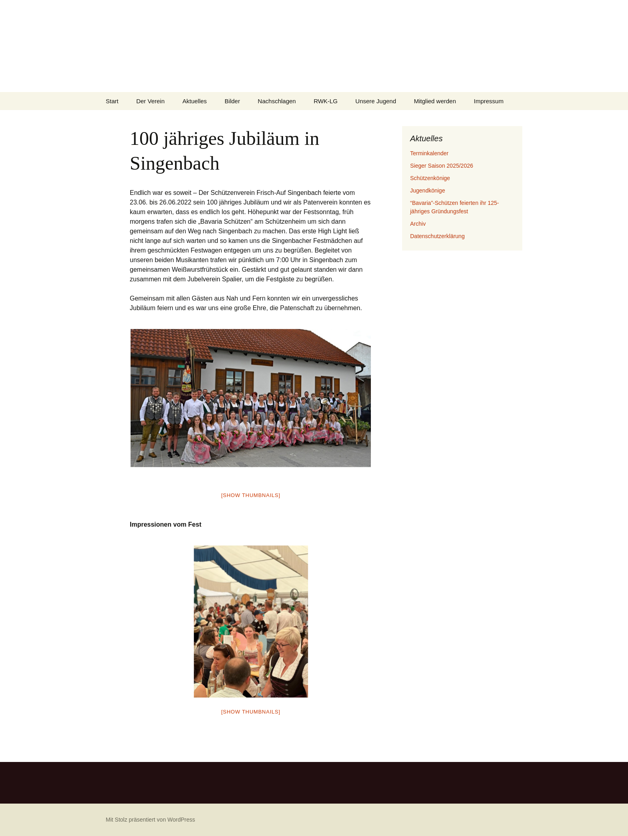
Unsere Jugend (375, 101)
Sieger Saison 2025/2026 (441, 165)
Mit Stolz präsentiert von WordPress (150, 819)
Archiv (418, 224)
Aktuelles (194, 101)
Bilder (232, 101)
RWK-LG (326, 101)
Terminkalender (429, 153)
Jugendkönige (427, 190)
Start (112, 101)
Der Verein (150, 101)
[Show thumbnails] (250, 495)
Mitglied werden (435, 101)
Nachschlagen (277, 101)
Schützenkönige (430, 178)
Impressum (488, 101)
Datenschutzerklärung (437, 236)
